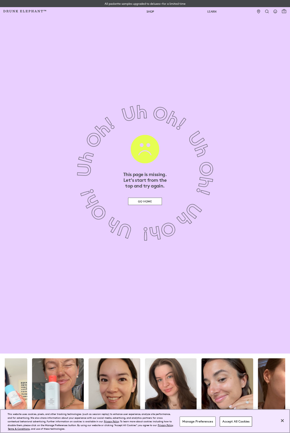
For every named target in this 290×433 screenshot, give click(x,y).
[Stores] (258, 11)
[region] (145, 421)
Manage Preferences (197, 421)
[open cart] (284, 11)
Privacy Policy (111, 421)
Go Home (145, 201)
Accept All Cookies (235, 421)
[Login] (275, 11)
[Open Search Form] (267, 11)
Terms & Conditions (19, 428)
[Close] (282, 420)
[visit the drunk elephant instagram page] (145, 384)
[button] (145, 3)
